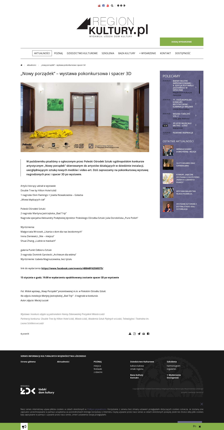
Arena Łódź (178, 128)
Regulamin (171, 369)
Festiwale (98, 369)
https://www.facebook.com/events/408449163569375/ (72, 268)
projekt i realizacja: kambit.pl (192, 392)
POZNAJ (58, 53)
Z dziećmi (98, 372)
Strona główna (28, 361)
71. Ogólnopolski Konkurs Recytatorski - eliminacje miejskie (183, 103)
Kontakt (165, 53)
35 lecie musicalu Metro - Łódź (182, 124)
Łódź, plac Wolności (181, 118)
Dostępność (182, 53)
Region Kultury (112, 27)
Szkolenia (108, 53)
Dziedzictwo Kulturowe (82, 53)
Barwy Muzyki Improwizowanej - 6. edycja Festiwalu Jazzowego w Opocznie (183, 85)
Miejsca (97, 365)
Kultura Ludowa (137, 365)
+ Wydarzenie (147, 53)
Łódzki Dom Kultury (181, 109)
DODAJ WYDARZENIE (182, 41)
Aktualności (42, 53)
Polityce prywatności (96, 409)
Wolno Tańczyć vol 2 (181, 114)
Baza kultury (126, 53)
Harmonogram (173, 365)
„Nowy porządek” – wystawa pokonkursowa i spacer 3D (63, 65)
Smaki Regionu (136, 369)
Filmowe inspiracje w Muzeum (183, 133)
